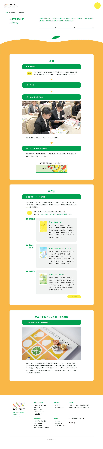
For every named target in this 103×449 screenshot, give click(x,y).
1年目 (41, 27)
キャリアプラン (30, 207)
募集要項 (57, 426)
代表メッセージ (39, 415)
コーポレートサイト (18, 420)
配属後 (60, 27)
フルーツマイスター (82, 27)
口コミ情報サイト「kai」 (75, 422)
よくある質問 (38, 426)
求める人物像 (38, 413)
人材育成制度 (38, 429)
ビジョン (37, 411)
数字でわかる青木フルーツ (42, 431)
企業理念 (37, 417)
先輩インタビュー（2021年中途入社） (80, 411)
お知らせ (57, 424)
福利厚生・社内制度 (40, 424)
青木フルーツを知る (40, 408)
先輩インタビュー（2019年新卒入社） (80, 408)
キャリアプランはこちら (68, 299)
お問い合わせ (58, 429)
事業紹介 (57, 408)
